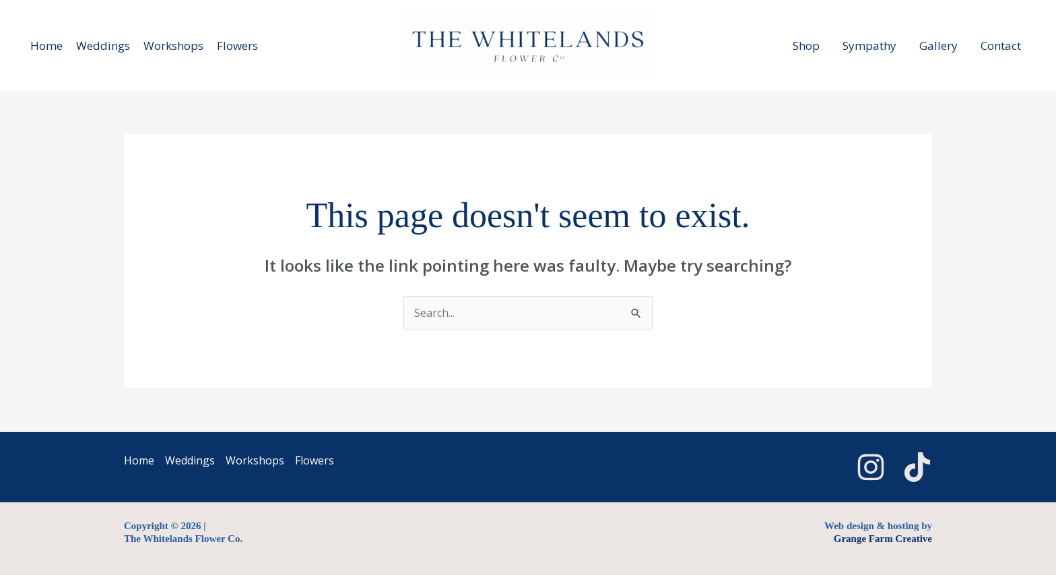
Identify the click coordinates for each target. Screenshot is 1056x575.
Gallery (938, 45)
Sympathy (869, 45)
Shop (806, 45)
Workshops (173, 45)
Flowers (237, 45)
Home (46, 45)
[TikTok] (917, 467)
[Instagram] (871, 467)
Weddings (103, 45)
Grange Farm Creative (883, 538)
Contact (1001, 45)
